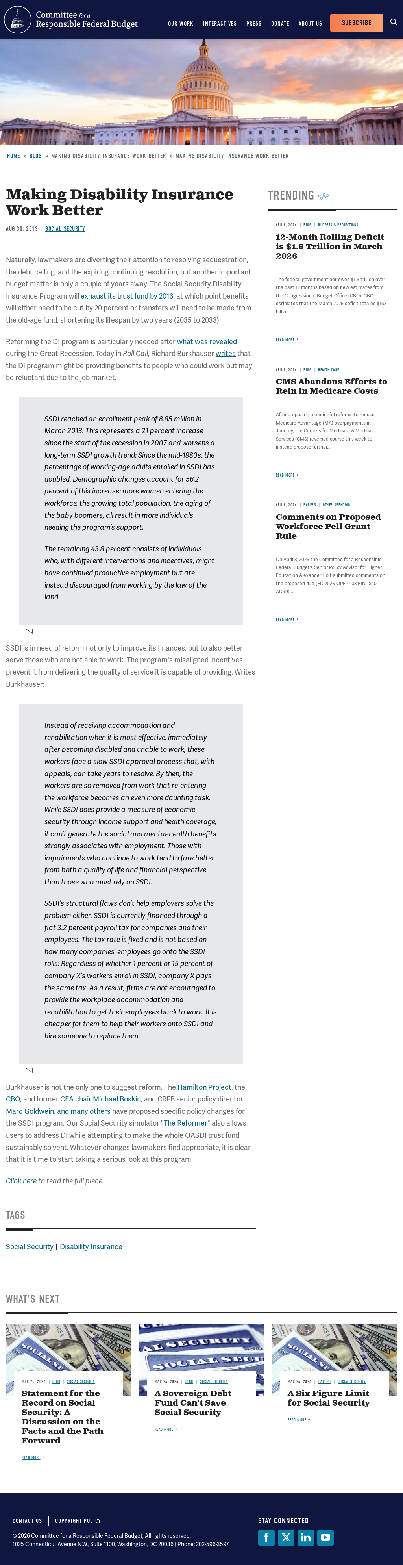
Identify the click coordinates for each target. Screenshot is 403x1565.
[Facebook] (266, 1538)
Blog (36, 155)
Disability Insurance (91, 1246)
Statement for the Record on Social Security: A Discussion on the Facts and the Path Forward (63, 1417)
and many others (84, 1111)
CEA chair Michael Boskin (100, 1098)
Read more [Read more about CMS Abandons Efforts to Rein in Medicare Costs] (285, 475)
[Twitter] (286, 1538)
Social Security (65, 228)
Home (13, 155)
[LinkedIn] (306, 1538)
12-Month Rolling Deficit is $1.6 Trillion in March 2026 (330, 247)
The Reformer (185, 1122)
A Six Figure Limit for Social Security (329, 1399)
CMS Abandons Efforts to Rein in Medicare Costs (331, 387)
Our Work (181, 23)
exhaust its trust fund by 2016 (127, 295)
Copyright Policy (78, 1520)
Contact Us (27, 1520)
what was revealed (207, 341)
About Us (310, 23)
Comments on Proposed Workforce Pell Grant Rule (328, 527)
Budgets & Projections (338, 225)
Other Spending (336, 505)
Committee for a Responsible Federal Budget (71, 19)
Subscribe (357, 23)
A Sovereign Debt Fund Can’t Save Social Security (193, 1403)
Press (254, 23)
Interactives (220, 23)
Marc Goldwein (30, 1111)
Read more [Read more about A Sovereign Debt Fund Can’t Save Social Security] (164, 1429)
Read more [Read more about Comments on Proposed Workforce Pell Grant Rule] (285, 620)
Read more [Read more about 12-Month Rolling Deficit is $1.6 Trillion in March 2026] (285, 340)
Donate (280, 23)
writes (226, 353)
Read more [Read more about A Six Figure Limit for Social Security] (297, 1419)
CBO (13, 1098)
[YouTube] (325, 1538)
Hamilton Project (204, 1087)
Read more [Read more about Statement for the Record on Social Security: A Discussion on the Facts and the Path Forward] (31, 1457)
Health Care (328, 370)
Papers (309, 505)
